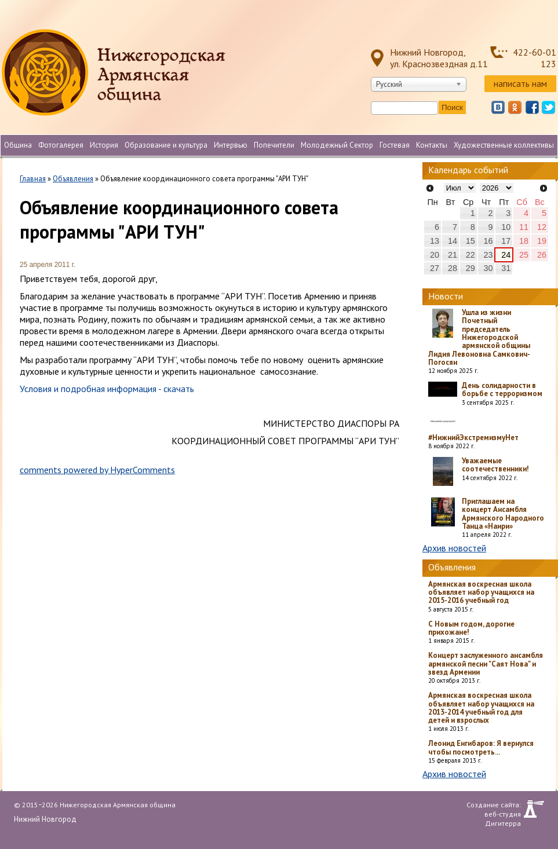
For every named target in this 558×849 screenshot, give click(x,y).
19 (541, 241)
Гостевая (395, 145)
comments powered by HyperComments (97, 469)
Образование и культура (166, 145)
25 (523, 254)
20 (434, 254)
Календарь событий (468, 169)
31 (505, 268)
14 (452, 241)
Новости (445, 296)
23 (488, 254)
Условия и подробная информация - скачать (107, 388)
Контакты (431, 145)
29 (470, 268)
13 (434, 241)
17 (505, 241)
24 (505, 254)
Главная (33, 179)
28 (452, 268)
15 (470, 241)
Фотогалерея (60, 145)
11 (523, 227)
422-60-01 (534, 52)
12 (541, 227)
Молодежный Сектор (337, 145)
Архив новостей (454, 548)
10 (505, 227)
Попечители (274, 145)
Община (18, 145)
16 (488, 241)
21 (452, 254)
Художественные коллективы (504, 145)
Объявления (73, 179)
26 (541, 254)
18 (523, 241)
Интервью (230, 145)
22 (470, 254)
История (104, 145)
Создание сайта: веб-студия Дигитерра (493, 809)
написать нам (520, 83)
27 (434, 268)
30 (488, 268)
